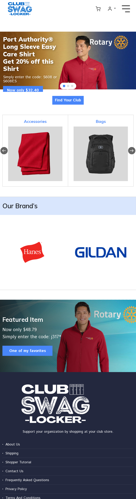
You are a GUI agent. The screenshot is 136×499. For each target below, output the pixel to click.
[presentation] (4, 150)
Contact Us (14, 471)
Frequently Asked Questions (27, 480)
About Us (12, 444)
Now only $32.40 (24, 90)
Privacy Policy (16, 489)
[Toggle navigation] (126, 9)
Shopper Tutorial (18, 462)
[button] (64, 86)
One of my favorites (27, 350)
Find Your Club (68, 100)
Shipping (11, 453)
